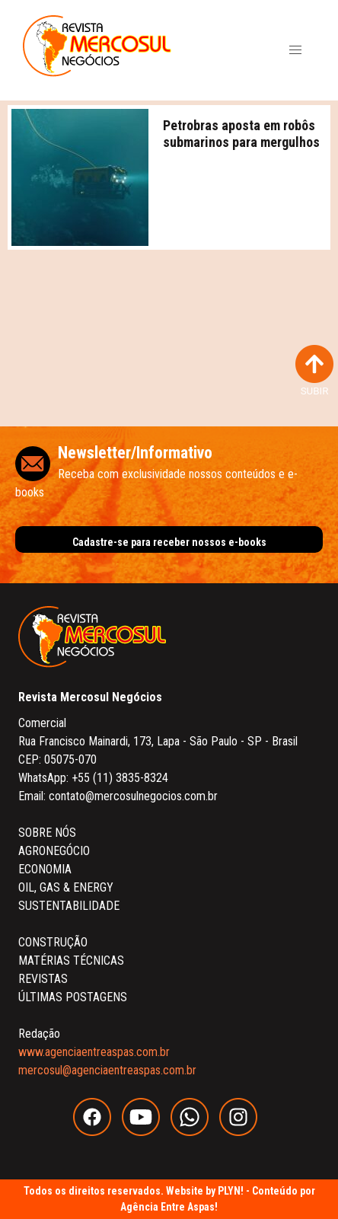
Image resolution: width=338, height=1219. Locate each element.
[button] (295, 50)
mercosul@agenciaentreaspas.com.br (107, 1070)
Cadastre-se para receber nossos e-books (169, 542)
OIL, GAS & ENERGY (65, 887)
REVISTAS (43, 979)
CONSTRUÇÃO (53, 942)
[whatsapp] (195, 1132)
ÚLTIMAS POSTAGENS (72, 997)
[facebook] (97, 1132)
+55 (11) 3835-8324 (120, 778)
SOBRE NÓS (47, 832)
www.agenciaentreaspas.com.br (94, 1052)
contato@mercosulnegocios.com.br (133, 796)
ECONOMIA (45, 869)
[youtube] (146, 1132)
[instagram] (242, 1132)
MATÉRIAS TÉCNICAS (71, 960)
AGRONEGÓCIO (54, 851)
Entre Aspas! (189, 1207)
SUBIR (314, 371)
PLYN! (231, 1191)
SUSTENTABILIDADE (69, 905)
